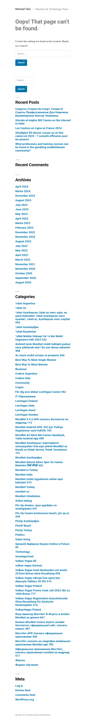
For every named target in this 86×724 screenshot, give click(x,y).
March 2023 (22, 223)
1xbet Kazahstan (25, 331)
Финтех (20, 660)
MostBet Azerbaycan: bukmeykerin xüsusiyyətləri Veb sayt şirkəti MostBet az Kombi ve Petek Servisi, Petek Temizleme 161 (41, 448)
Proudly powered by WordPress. (38, 715)
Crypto (19, 387)
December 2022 (25, 232)
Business (21, 369)
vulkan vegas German (28, 565)
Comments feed (25, 695)
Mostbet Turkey (25, 487)
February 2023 (24, 227)
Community (22, 382)
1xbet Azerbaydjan (27, 327)
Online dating (23, 500)
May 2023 (21, 214)
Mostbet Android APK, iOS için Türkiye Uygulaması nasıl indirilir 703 (39, 428)
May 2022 (21, 250)
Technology (22, 551)
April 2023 (21, 218)
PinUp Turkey (23, 530)
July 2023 (21, 205)
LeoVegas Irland (25, 410)
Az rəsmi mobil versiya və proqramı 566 (40, 355)
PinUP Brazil (23, 525)
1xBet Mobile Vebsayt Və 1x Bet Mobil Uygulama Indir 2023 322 (39, 338)
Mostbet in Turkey (26, 470)
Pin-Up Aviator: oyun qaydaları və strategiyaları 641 (36, 507)
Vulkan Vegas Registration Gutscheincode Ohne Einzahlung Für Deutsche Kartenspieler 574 (41, 602)
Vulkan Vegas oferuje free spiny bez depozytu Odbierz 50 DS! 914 (37, 579)
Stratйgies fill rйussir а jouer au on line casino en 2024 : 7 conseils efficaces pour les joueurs (41, 136)
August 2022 (23, 241)
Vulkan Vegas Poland (28, 586)
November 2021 (25, 264)
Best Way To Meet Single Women (35, 359)
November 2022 (25, 236)
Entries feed (22, 690)
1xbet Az (20, 308)
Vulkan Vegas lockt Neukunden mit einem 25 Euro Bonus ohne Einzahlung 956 (41, 571)
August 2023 (23, 200)
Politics (20, 534)
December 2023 (25, 195)
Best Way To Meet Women (31, 364)
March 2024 (22, 191)
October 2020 (23, 273)
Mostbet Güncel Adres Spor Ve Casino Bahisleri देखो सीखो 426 (39, 463)
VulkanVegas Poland (28, 609)
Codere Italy (22, 378)
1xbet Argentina (25, 303)
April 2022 (21, 255)
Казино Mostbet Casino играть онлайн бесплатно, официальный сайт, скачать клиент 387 (41, 625)
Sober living (22, 539)
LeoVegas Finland (26, 401)
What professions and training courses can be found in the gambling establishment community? (41, 147)
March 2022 (22, 259)
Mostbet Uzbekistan (27, 496)
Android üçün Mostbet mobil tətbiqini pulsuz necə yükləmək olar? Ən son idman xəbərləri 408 (42, 347)
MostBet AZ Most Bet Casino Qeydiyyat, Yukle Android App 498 (40, 436)
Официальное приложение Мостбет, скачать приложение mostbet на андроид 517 (42, 652)
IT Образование (25, 396)
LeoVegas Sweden (26, 414)
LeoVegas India (24, 405)
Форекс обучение (26, 664)
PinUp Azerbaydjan (27, 521)
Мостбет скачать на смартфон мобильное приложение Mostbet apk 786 (42, 642)
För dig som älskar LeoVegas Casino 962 (40, 391)
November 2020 (25, 268)
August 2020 (23, 282)
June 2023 (22, 209)
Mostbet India (23, 474)
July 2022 (21, 246)
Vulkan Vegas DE (25, 561)
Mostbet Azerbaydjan (28, 457)
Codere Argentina (26, 373)
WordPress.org (24, 699)
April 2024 (21, 186)
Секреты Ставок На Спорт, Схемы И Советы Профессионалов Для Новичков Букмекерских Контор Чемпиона (41, 112)
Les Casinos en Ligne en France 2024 (38, 128)
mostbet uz (22, 491)
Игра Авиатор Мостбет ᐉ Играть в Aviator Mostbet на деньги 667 (42, 615)
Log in (19, 685)
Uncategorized (24, 556)
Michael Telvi (23, 9)
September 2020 (25, 278)
